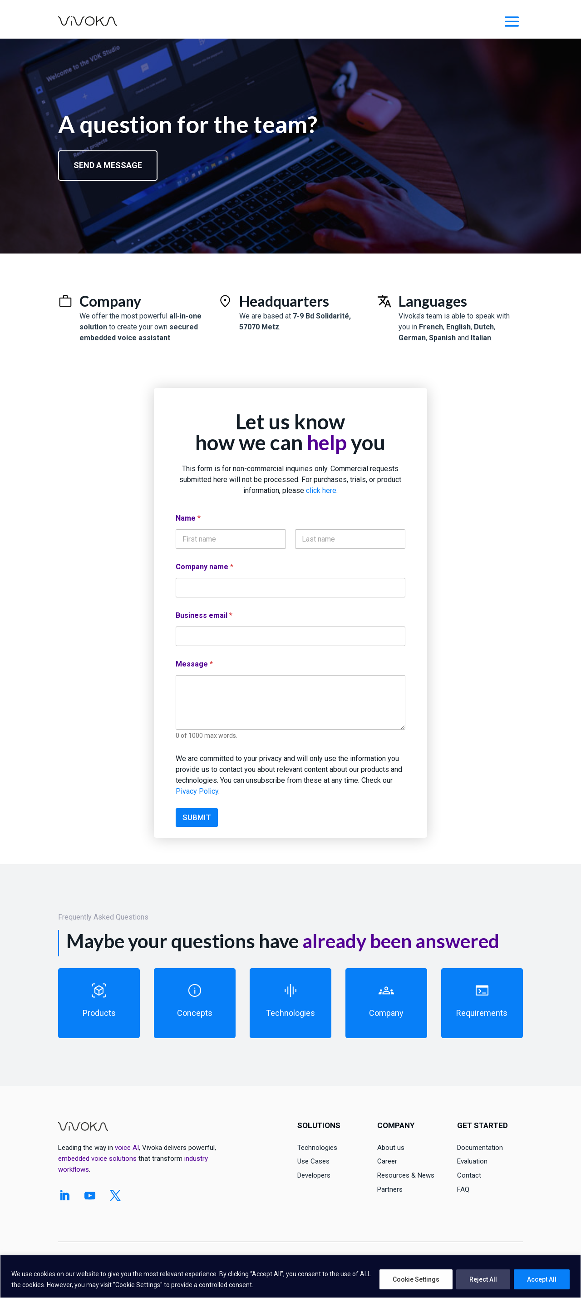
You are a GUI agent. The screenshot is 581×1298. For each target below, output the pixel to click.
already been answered (400, 941)
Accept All (541, 1279)
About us (390, 1148)
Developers (313, 1175)
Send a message (108, 165)
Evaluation (472, 1161)
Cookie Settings (416, 1279)
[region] (290, 1276)
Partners (390, 1189)
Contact (469, 1175)
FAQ (463, 1189)
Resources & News (405, 1175)
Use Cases (313, 1161)
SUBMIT (196, 817)
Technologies (317, 1148)
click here (321, 490)
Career (387, 1161)
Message (194, 664)
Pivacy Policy (197, 791)
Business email (204, 615)
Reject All (483, 1279)
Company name (204, 566)
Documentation (480, 1148)
